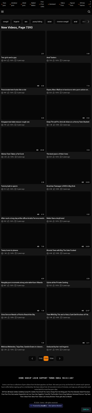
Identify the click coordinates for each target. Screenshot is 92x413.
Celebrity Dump (23, 392)
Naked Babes (32, 4)
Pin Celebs (32, 392)
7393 (46, 358)
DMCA (58, 378)
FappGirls (41, 394)
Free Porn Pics (6, 394)
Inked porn (23, 4)
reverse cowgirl (63, 22)
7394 (51, 358)
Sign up (28, 378)
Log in (35, 378)
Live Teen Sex (33, 394)
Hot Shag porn (63, 392)
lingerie (16, 22)
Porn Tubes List (40, 397)
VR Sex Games (81, 4)
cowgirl (5, 22)
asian (50, 22)
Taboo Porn (62, 4)
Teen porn (3, 4)
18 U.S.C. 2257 (67, 378)
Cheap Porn (54, 392)
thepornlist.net (23, 394)
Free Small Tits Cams (43, 392)
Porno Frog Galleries (65, 394)
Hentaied (51, 4)
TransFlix (47, 394)
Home (21, 378)
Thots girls (59, 397)
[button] (86, 21)
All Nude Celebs (13, 392)
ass (26, 22)
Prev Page (32, 358)
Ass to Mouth (67, 397)
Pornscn (81, 394)
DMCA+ (86, 409)
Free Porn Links (41, 4)
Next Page (60, 358)
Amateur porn (13, 4)
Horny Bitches (50, 397)
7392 (41, 358)
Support (43, 378)
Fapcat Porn (72, 4)
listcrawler (14, 394)
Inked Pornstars (85, 392)
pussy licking (37, 22)
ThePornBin (54, 394)
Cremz (42, 403)
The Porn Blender (73, 392)
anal (75, 22)
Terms (52, 378)
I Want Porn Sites (29, 397)
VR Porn (4, 392)
